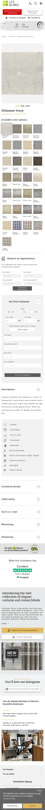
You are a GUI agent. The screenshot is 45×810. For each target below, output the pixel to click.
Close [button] (39, 790)
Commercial (33, 17)
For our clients (22, 774)
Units (22, 309)
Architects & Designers (15, 17)
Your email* (27, 272)
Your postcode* (7, 280)
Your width (9, 317)
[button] (40, 745)
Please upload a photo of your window (22, 326)
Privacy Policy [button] (9, 798)
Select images (22, 329)
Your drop (27, 317)
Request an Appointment (22, 288)
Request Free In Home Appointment (12, 12)
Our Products (22, 769)
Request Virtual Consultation (32, 12)
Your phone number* (30, 280)
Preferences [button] (12, 806)
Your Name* (6, 272)
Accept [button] (32, 806)
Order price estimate (22, 375)
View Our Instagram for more (22, 689)
